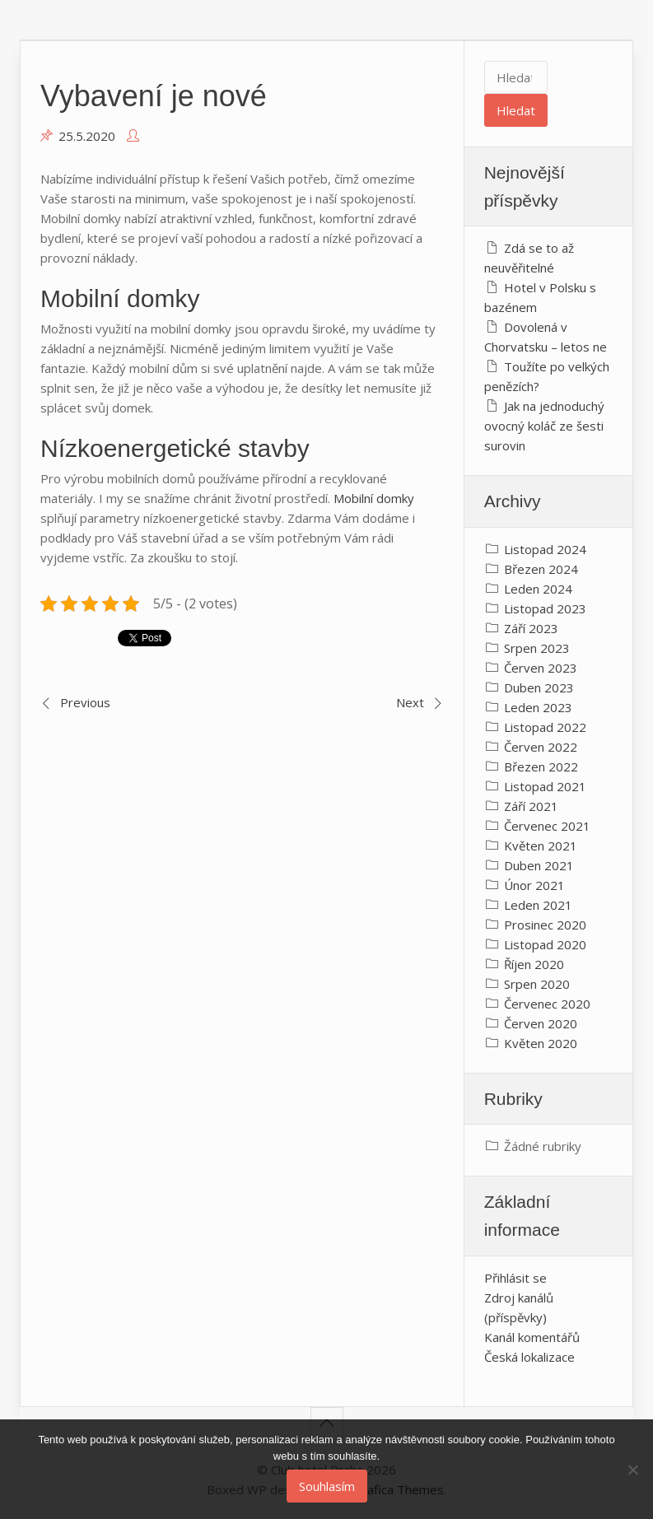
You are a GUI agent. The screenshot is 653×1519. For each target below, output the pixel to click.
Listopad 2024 (545, 549)
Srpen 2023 (537, 648)
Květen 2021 (540, 845)
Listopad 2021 (545, 786)
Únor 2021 (534, 885)
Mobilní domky (373, 498)
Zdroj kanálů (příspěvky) (518, 1307)
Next (410, 702)
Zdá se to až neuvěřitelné (529, 258)
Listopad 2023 (545, 608)
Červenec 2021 (547, 826)
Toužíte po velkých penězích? (546, 376)
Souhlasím (327, 1486)
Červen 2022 (540, 747)
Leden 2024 (538, 588)
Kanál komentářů (532, 1337)
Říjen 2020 (534, 964)
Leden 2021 (538, 905)
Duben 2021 (539, 865)
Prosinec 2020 (545, 924)
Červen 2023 (540, 667)
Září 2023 (531, 628)
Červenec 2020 (547, 1003)
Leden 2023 (538, 707)
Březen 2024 (541, 569)
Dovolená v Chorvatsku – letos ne (545, 337)
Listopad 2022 (545, 727)
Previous (85, 702)
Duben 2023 (539, 687)
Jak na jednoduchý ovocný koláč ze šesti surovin (544, 426)
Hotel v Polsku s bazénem (540, 297)
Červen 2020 (540, 1023)
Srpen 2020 (537, 984)
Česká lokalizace (529, 1357)
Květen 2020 (540, 1043)
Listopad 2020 (545, 944)
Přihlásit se (515, 1278)
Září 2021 (531, 806)
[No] (632, 1469)
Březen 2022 (541, 766)
